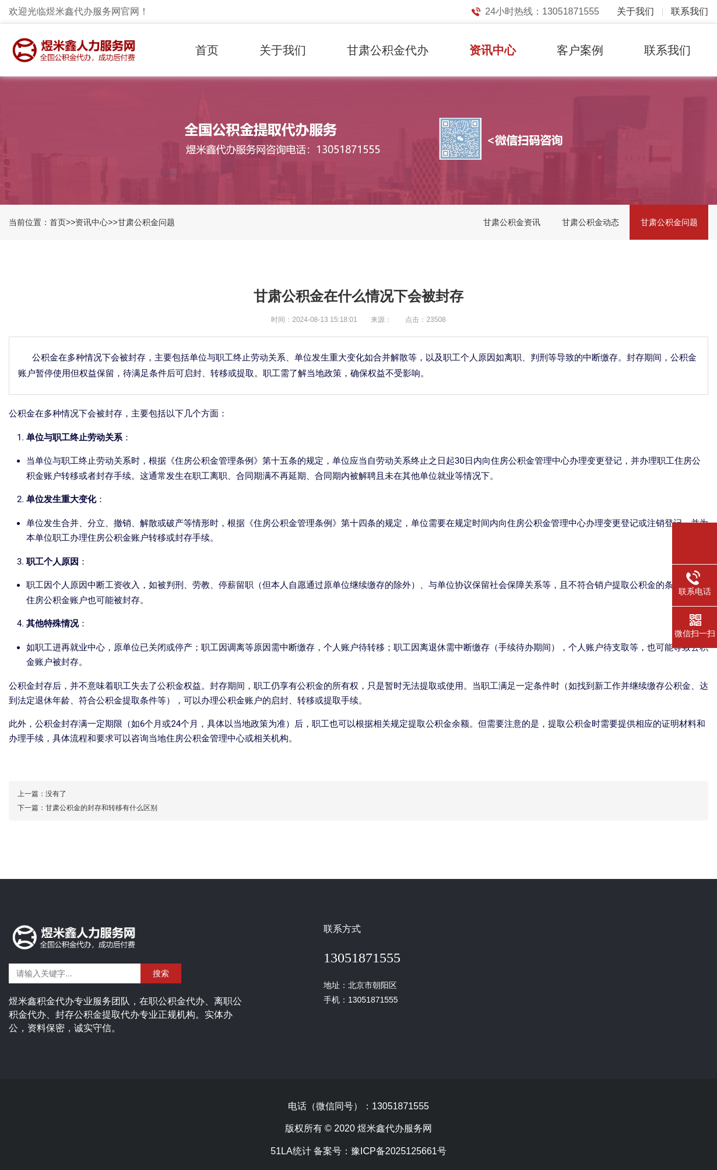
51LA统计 (290, 1151)
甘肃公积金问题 (146, 222)
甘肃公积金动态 (590, 222)
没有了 (55, 794)
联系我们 (689, 11)
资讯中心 (492, 50)
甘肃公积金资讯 (511, 222)
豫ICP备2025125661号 (399, 1151)
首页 (207, 50)
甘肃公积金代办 (387, 50)
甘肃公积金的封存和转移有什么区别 (101, 808)
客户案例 (580, 50)
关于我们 (635, 11)
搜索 (161, 973)
